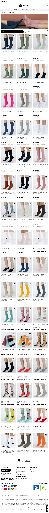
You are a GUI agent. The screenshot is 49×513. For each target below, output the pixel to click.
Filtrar (12, 31)
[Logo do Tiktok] (12, 479)
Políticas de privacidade (21, 472)
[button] (10, 9)
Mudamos (32, 471)
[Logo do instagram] (4, 479)
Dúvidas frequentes (20, 471)
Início (2, 12)
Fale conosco (19, 469)
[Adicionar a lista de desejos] (14, 36)
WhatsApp (5, 470)
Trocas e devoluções (20, 474)
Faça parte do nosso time (21, 478)
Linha (9, 12)
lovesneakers (24, 9)
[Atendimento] (47, 511)
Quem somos (33, 469)
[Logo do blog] (10, 479)
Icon (12, 12)
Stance (5, 12)
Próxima (27, 460)
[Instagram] (47, 508)
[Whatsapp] (47, 506)
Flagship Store (5, 1)
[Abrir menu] (1, 5)
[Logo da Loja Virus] (24, 5)
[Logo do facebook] (2, 479)
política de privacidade (31, 509)
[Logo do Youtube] (7, 479)
